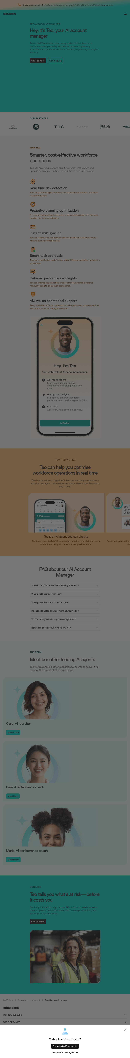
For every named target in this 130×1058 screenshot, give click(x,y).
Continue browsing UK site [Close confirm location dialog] (65, 1052)
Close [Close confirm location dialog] (125, 1029)
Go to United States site (65, 1046)
